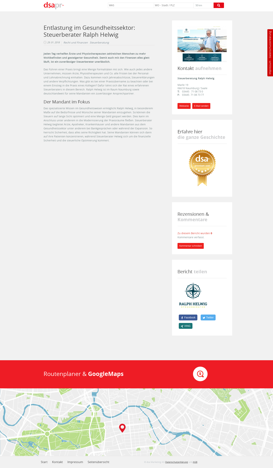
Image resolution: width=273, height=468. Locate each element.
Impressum (270, 68)
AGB (195, 462)
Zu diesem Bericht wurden (194, 233)
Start (44, 462)
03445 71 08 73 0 (192, 91)
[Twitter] (208, 317)
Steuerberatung (99, 42)
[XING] (185, 326)
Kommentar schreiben (190, 245)
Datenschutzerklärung (270, 44)
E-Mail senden (201, 105)
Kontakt (57, 462)
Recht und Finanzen (75, 42)
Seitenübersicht (98, 462)
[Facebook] (188, 317)
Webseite (184, 105)
